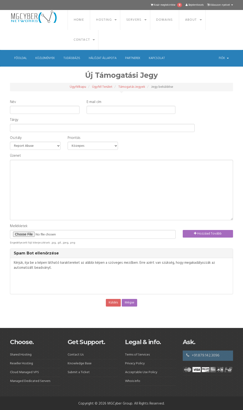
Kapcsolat (157, 58)
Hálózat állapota (103, 58)
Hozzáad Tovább (208, 233)
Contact (82, 40)
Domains (164, 20)
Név (13, 102)
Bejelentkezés (195, 5)
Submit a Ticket (79, 372)
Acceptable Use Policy (141, 372)
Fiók (224, 58)
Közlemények (45, 58)
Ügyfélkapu (78, 87)
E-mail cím (94, 102)
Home (79, 20)
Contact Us (76, 354)
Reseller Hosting (21, 363)
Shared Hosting (21, 354)
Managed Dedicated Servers (30, 381)
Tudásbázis (71, 58)
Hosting (104, 20)
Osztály (16, 138)
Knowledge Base (80, 363)
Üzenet (15, 155)
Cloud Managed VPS (24, 372)
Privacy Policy (135, 363)
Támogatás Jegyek (131, 87)
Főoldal (20, 58)
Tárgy (14, 119)
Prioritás (74, 138)
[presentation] (50, 282)
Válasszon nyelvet (220, 5)
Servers (134, 20)
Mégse (129, 302)
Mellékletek (19, 226)
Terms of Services (137, 354)
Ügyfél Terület (102, 87)
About (191, 20)
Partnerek (132, 58)
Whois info (132, 381)
